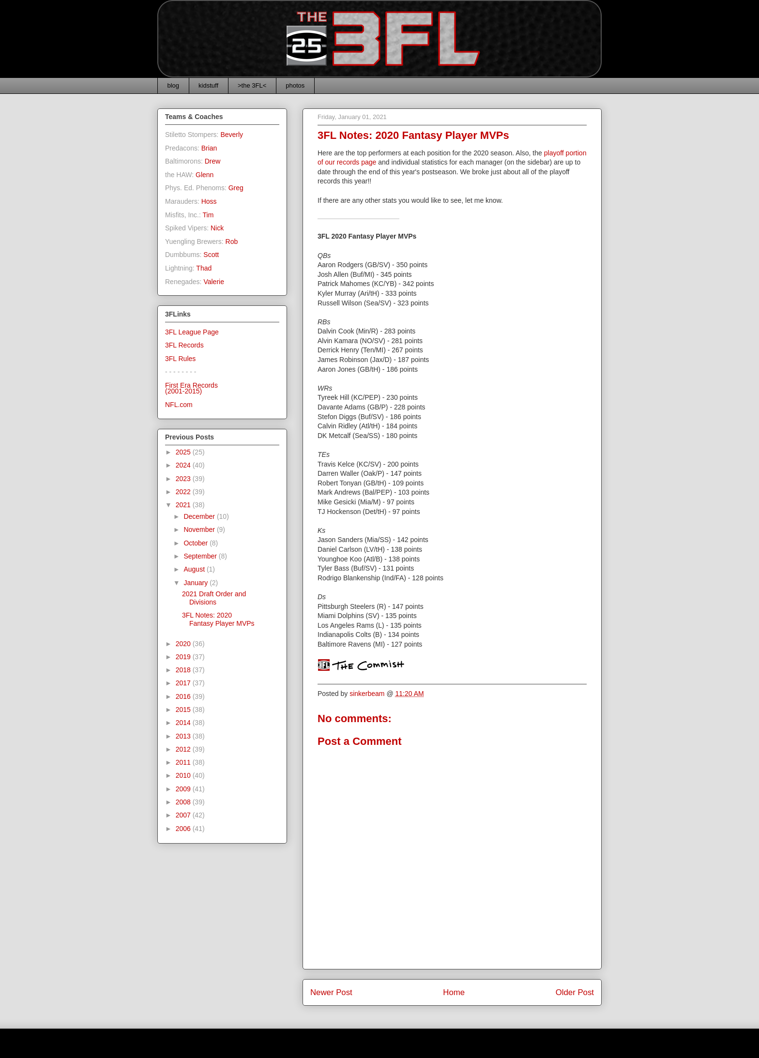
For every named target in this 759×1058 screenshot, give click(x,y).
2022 (184, 492)
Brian (209, 148)
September (200, 556)
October (196, 543)
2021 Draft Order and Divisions (214, 598)
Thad (204, 268)
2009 (184, 789)
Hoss (209, 201)
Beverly (231, 134)
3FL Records (184, 345)
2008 (184, 802)
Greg (235, 188)
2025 (184, 452)
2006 (184, 828)
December (199, 516)
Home (454, 992)
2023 (184, 479)
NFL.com (179, 404)
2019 (184, 657)
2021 (184, 505)
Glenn (204, 175)
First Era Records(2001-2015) (191, 388)
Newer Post (331, 992)
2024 (184, 465)
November (199, 529)
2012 (184, 749)
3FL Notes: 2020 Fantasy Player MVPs (218, 619)
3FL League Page (192, 332)
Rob (232, 241)
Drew (213, 161)
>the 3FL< (252, 85)
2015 (184, 709)
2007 (184, 815)
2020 (184, 644)
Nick (217, 228)
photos (295, 85)
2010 (184, 775)
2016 (184, 696)
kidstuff (208, 85)
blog (173, 85)
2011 (184, 762)
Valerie (213, 282)
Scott (211, 254)
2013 (184, 736)
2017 (184, 683)
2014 (184, 722)
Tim (208, 215)
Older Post (575, 992)
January (196, 583)
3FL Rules (180, 359)
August (194, 569)
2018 (184, 670)
